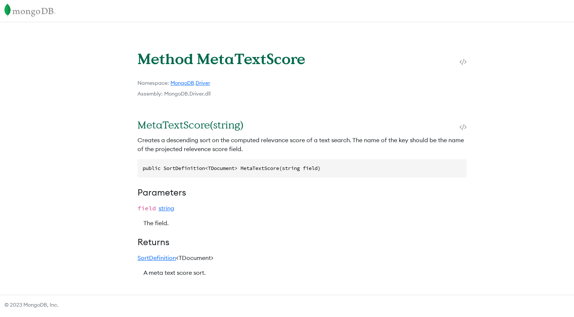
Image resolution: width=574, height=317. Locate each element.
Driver (203, 83)
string (166, 208)
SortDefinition (156, 257)
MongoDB (182, 83)
